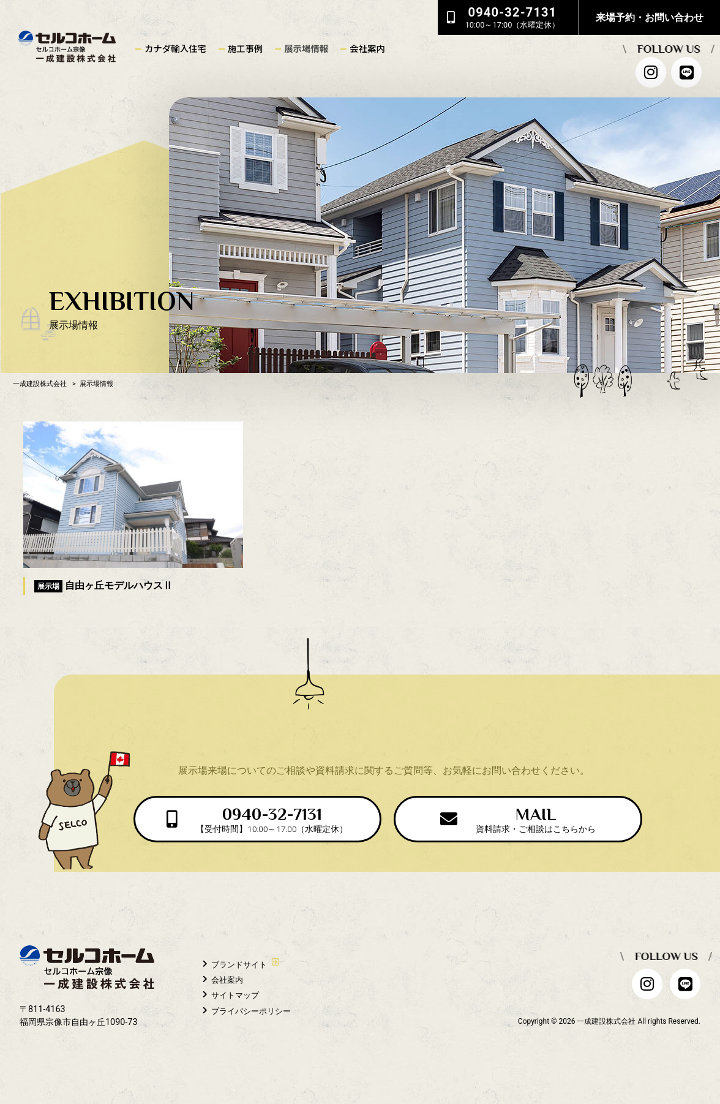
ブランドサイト (239, 964)
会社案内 (227, 980)
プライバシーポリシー (251, 1010)
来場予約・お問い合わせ (649, 17)
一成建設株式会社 (40, 384)
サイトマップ (235, 995)
